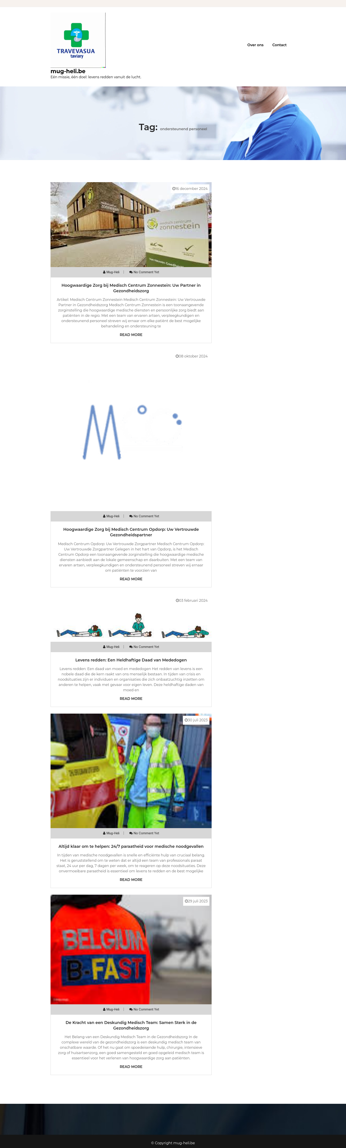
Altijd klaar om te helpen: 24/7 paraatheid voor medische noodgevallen (130, 846)
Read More (131, 335)
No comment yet (146, 272)
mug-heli (113, 272)
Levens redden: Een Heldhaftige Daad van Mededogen (131, 660)
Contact (279, 45)
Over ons (255, 45)
